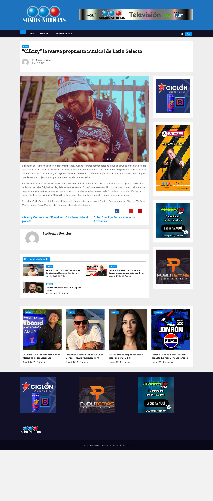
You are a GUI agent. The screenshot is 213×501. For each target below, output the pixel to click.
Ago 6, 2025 (115, 276)
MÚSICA (29, 312)
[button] (182, 33)
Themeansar (127, 445)
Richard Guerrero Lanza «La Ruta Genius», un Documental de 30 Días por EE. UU (63, 273)
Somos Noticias (43, 60)
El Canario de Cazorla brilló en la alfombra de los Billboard (41, 356)
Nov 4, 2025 (51, 276)
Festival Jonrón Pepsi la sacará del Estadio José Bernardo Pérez (169, 356)
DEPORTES (158, 312)
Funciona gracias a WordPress (93, 445)
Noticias (44, 33)
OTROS (25, 46)
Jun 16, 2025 (52, 293)
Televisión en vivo (63, 33)
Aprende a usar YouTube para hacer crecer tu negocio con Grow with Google (127, 273)
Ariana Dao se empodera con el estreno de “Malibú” (126, 356)
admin (62, 276)
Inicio (31, 33)
